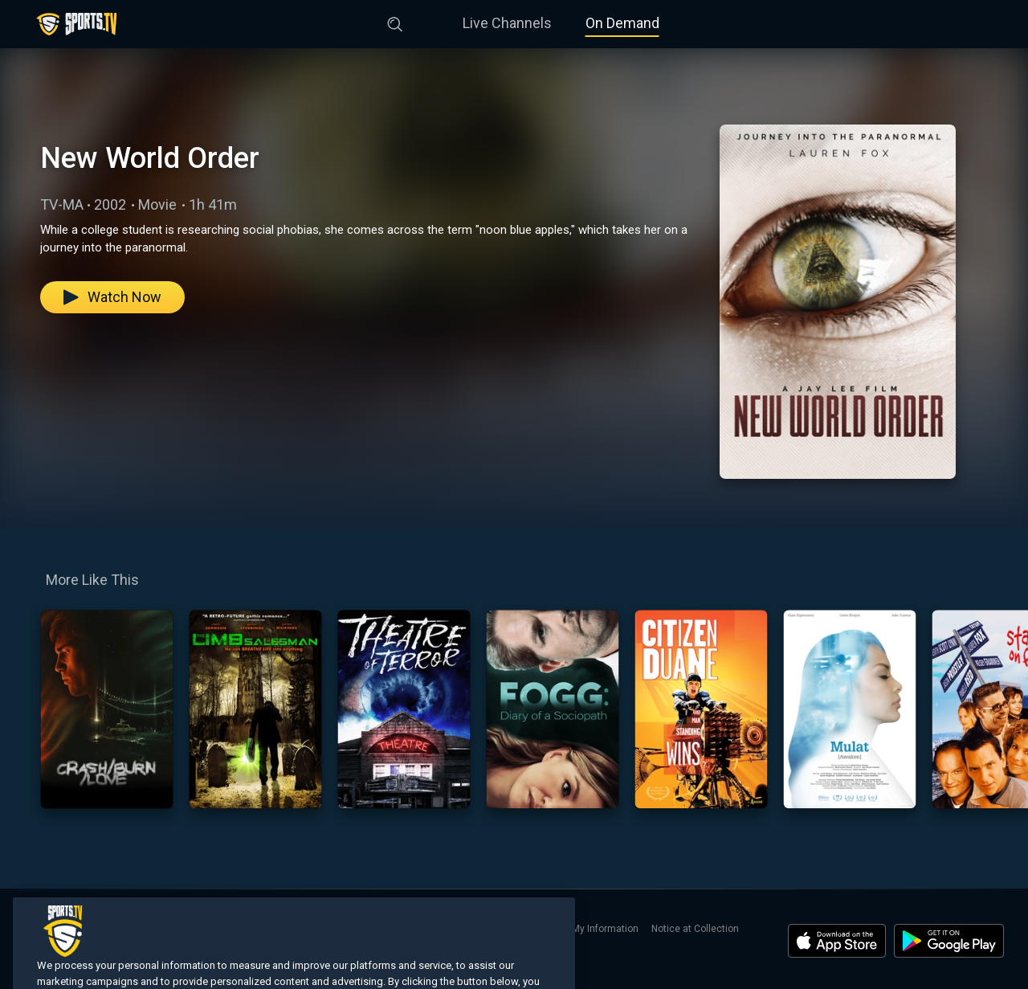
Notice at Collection (695, 928)
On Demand (622, 22)
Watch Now (112, 296)
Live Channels (507, 22)
